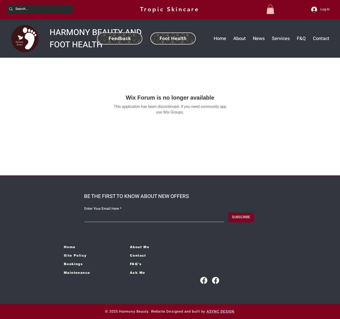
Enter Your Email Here (101, 208)
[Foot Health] (173, 38)
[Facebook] (203, 280)
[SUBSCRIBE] (241, 217)
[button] (270, 9)
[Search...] (39, 8)
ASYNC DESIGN (221, 311)
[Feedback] (119, 38)
